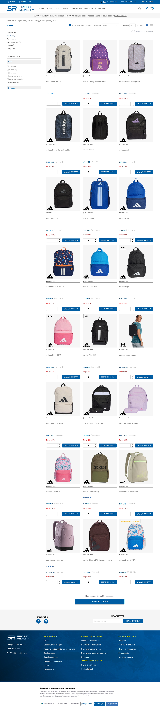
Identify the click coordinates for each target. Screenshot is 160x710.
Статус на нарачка (125, 657)
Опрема (30, 21)
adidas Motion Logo (54, 423)
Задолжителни (48, 703)
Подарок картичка (88, 665)
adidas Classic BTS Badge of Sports (97, 560)
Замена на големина (126, 645)
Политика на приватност (91, 645)
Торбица (11, 32)
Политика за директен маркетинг (94, 653)
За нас (46, 641)
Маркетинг (75, 703)
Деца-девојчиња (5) (16, 79)
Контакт (47, 665)
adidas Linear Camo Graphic (58, 150)
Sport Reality (11, 21)
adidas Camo (52, 218)
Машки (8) (12, 66)
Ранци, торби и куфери (43, 21)
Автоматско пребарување (81, 25)
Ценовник (85, 657)
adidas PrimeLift (89, 355)
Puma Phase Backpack (128, 492)
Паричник (11, 39)
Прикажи (125, 25)
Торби (10, 45)
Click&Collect (87, 669)
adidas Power (88, 150)
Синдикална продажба (53, 661)
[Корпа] (151, 8)
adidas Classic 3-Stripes (93, 423)
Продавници (49, 669)
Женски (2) (13, 70)
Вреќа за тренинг (14, 42)
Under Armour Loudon (128, 355)
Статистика (62, 703)
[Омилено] (146, 8)
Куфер (11, 49)
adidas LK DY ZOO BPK (55, 287)
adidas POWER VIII (53, 81)
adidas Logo (124, 218)
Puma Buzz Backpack (55, 560)
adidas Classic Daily (91, 492)
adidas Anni (124, 150)
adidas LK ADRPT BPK (127, 560)
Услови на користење (90, 641)
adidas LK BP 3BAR (90, 287)
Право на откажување (127, 649)
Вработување (49, 653)
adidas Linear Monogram (129, 82)
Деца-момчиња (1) (15, 76)
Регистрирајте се (128, 2)
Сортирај (97, 25)
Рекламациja (123, 653)
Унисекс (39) (13, 73)
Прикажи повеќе (100, 601)
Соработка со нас (51, 657)
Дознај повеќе (102, 16)
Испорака (122, 641)
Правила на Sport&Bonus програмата (59, 649)
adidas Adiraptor (53, 492)
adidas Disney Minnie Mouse (94, 82)
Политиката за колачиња (91, 649)
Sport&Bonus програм (53, 645)
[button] (142, 9)
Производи (22, 21)
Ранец (11, 36)
